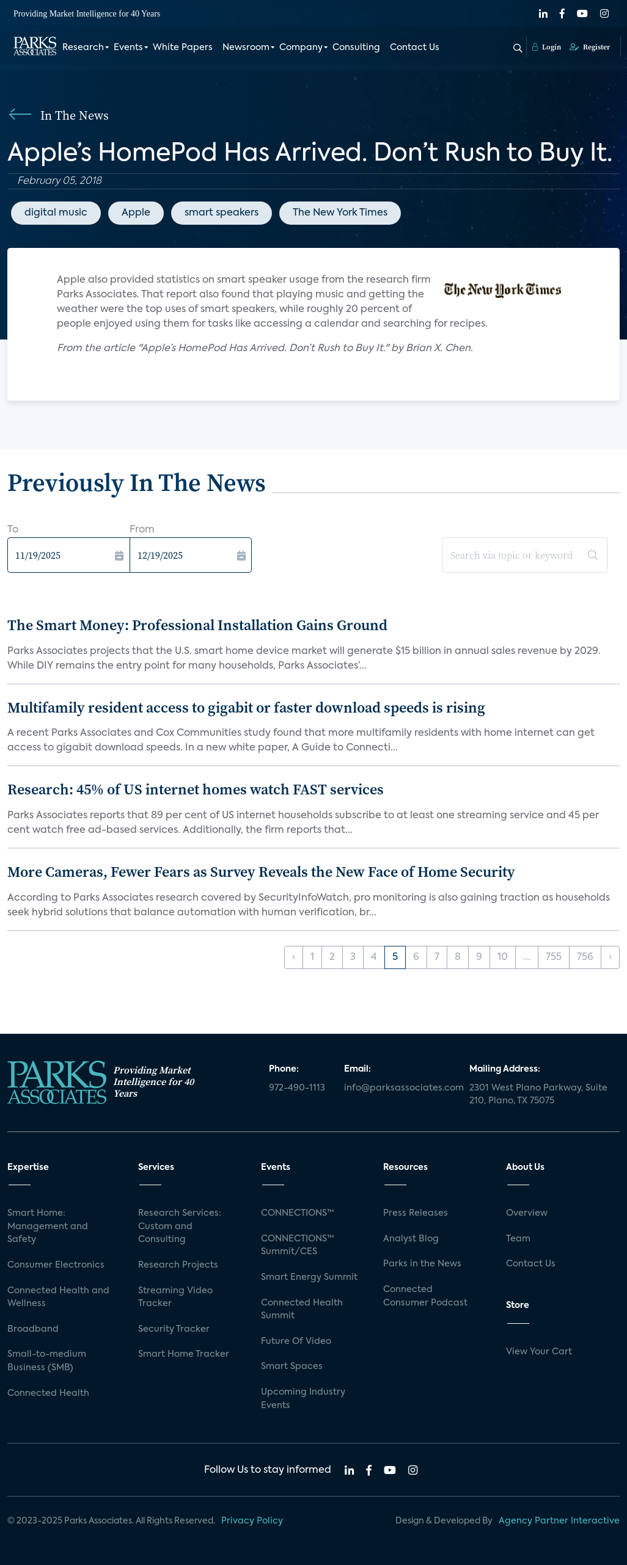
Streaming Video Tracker (175, 1298)
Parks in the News (422, 1264)
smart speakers (221, 213)
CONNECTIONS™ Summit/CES (297, 1246)
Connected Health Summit (302, 1310)
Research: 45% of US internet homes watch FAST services (195, 789)
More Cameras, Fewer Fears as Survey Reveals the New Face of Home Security (261, 872)
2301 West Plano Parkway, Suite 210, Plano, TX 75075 (538, 1095)
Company (301, 47)
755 (554, 957)
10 (502, 957)
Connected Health (48, 1393)
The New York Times (340, 213)
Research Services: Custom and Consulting (179, 1226)
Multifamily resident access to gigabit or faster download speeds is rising (246, 707)
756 (585, 957)
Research (83, 47)
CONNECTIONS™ (297, 1213)
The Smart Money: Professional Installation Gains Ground (197, 625)
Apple (136, 213)
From (142, 530)
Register (590, 47)
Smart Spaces (292, 1366)
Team (518, 1239)
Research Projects (178, 1265)
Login (546, 47)
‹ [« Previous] (293, 957)
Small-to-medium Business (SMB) (46, 1361)
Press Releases (415, 1213)
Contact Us (414, 47)
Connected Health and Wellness (58, 1298)
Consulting (356, 47)
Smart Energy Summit (309, 1277)
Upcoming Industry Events (303, 1399)
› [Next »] (610, 957)
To (12, 530)
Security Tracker (174, 1329)
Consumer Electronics (56, 1265)
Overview (527, 1213)
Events (128, 47)
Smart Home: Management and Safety (47, 1226)
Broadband (33, 1329)
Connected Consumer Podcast (425, 1296)
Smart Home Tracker (183, 1354)
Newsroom (246, 47)
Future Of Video (296, 1341)
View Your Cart (539, 1352)
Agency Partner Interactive (559, 1521)
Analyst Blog (411, 1239)
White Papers (183, 47)
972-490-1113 (297, 1088)
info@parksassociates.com (399, 1088)
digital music (55, 213)
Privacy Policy (252, 1521)
